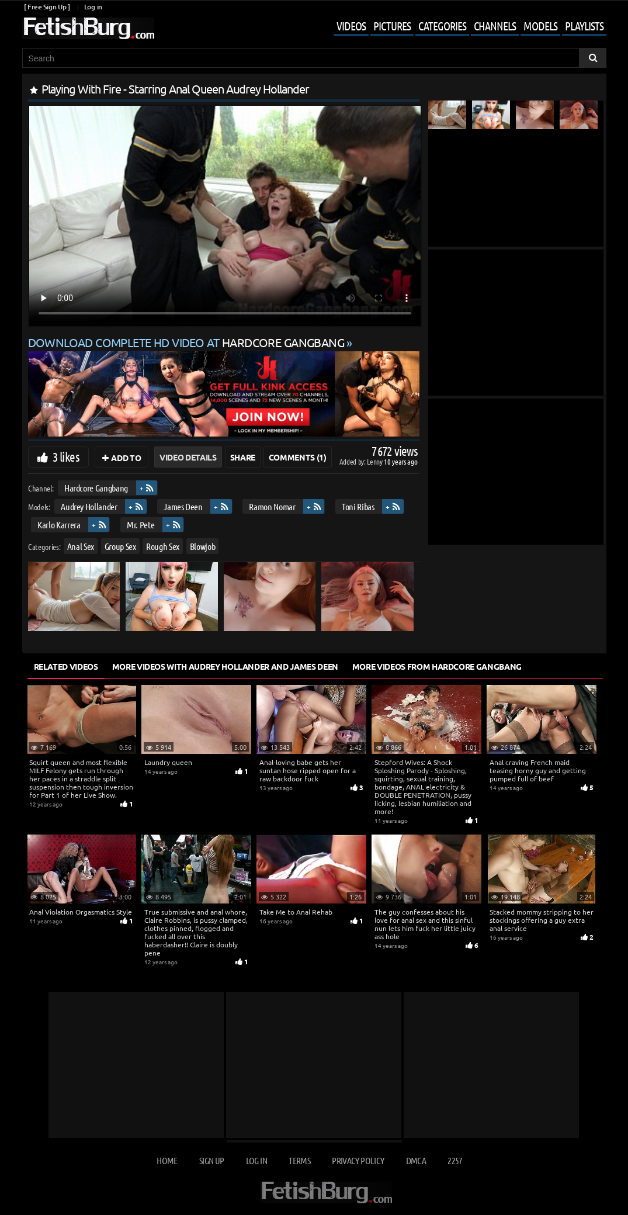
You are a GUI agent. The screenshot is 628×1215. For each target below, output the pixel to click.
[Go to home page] (88, 28)
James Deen (183, 506)
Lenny (375, 461)
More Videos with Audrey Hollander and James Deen (225, 666)
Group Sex (120, 546)
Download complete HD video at (187, 342)
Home (167, 1160)
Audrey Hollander (89, 506)
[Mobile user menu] (461, 27)
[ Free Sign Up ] (47, 7)
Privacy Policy (358, 1160)
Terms (299, 1160)
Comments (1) (298, 457)
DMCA (416, 1160)
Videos (351, 26)
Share (242, 457)
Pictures (392, 26)
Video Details (187, 457)
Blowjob (202, 546)
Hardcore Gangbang (95, 487)
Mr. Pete (140, 524)
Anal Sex (80, 546)
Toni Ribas (358, 506)
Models (540, 26)
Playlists (584, 26)
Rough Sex (162, 546)
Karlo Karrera (58, 524)
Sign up (211, 1160)
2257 (454, 1160)
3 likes (66, 456)
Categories (442, 26)
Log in (93, 7)
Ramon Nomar (272, 506)
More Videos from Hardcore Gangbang (437, 666)
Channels (495, 26)
